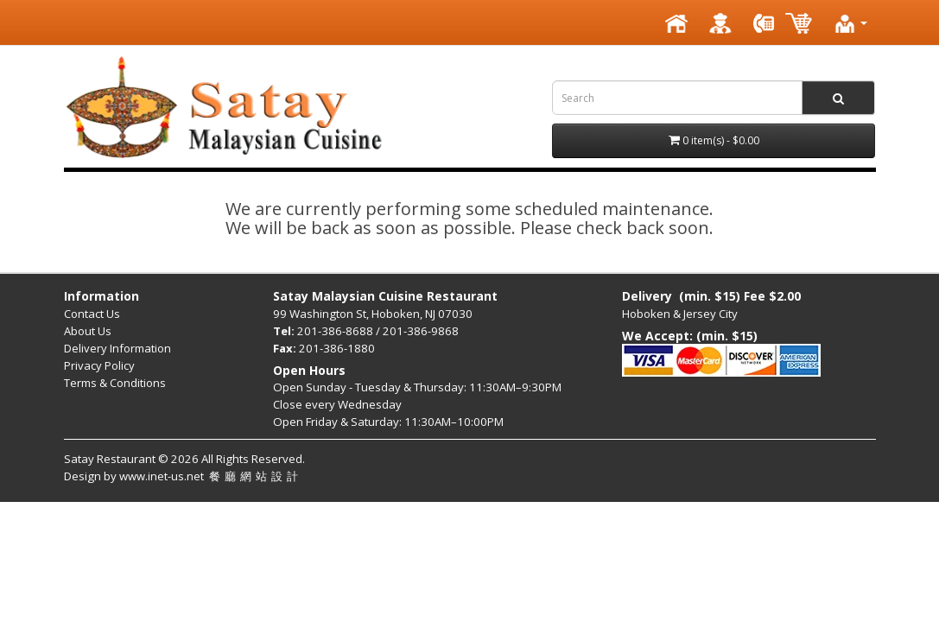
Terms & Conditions (115, 382)
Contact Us (92, 313)
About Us (87, 331)
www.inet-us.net (210, 476)
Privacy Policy (99, 365)
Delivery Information (117, 348)
